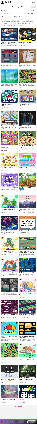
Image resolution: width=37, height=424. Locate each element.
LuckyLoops (3, 66)
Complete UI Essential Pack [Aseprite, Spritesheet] (8, 43)
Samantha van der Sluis (24, 192)
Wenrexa (21, 319)
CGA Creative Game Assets (25, 340)
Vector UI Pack (5, 231)
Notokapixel (21, 275)
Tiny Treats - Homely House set (9, 273)
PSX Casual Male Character (26, 125)
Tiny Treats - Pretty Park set (8, 209)
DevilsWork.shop (4, 340)
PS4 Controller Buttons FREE (26, 273)
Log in (33, 2)
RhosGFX (3, 108)
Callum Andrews (22, 382)
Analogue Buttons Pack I (7, 379)
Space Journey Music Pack (8, 399)
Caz (19, 108)
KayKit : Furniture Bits (25, 42)
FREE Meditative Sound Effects (9, 84)
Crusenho (3, 46)
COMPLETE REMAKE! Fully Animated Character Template (26, 252)
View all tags (17, 16)
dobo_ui (3, 233)
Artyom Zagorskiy (23, 87)
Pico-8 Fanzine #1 (23, 64)
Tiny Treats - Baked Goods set (8, 167)
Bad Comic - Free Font (24, 231)
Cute (9, 16)
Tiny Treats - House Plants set (8, 251)
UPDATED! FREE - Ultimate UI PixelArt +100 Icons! (9, 315)
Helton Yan (3, 87)
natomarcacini (22, 402)
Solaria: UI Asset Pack (6, 146)
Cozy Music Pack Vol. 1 (25, 187)
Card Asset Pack (23, 399)
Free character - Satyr (6, 64)
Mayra (20, 213)
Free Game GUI (23, 167)
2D (21, 13)
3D (2, 16)
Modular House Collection (7, 293)
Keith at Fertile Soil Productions (8, 296)
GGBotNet (21, 234)
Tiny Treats (3, 170)
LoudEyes (3, 128)
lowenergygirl (4, 402)
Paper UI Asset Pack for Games (9, 125)
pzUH (20, 169)
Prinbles (2, 382)
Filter (33, 6)
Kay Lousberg (22, 45)
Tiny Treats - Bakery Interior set (27, 357)
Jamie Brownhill (4, 150)
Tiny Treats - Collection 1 (7, 187)
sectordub (21, 66)
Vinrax (20, 128)
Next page (18, 406)
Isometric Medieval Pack (25, 84)
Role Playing (30, 13)
